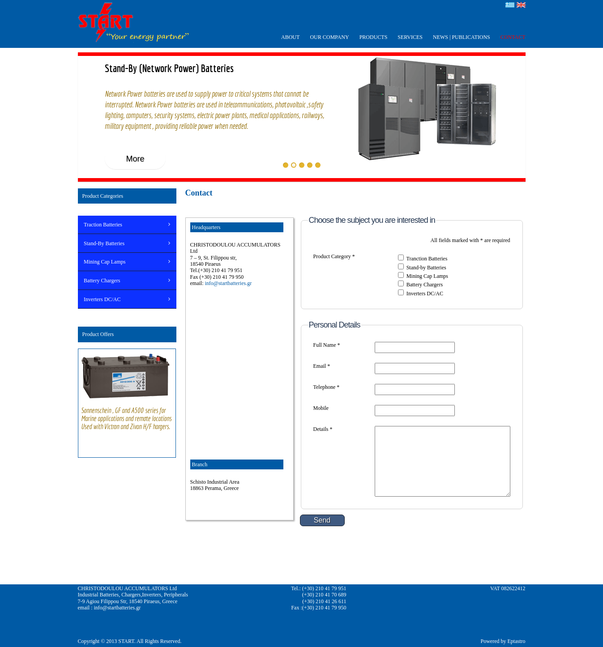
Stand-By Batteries (104, 243)
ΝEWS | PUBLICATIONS (461, 37)
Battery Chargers (102, 280)
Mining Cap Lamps (104, 262)
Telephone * (326, 387)
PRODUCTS (373, 37)
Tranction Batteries (426, 258)
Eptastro (517, 641)
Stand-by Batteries (426, 267)
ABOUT (290, 37)
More (135, 158)
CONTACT (513, 37)
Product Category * (334, 256)
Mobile (321, 408)
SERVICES (410, 37)
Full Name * (326, 345)
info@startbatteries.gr (228, 283)
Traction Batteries (103, 224)
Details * (323, 429)
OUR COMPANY (329, 37)
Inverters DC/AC (102, 299)
